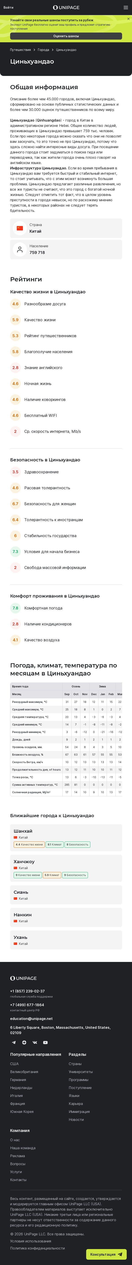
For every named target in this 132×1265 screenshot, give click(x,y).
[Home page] (66, 7)
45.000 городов (60, 99)
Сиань (21, 892)
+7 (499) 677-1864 (27, 1005)
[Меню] (123, 7)
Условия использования (30, 1241)
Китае (85, 120)
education (31, 1018)
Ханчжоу (24, 861)
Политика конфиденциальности (37, 1248)
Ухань (20, 937)
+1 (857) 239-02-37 (27, 991)
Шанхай (23, 831)
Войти (8, 7)
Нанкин (23, 914)
